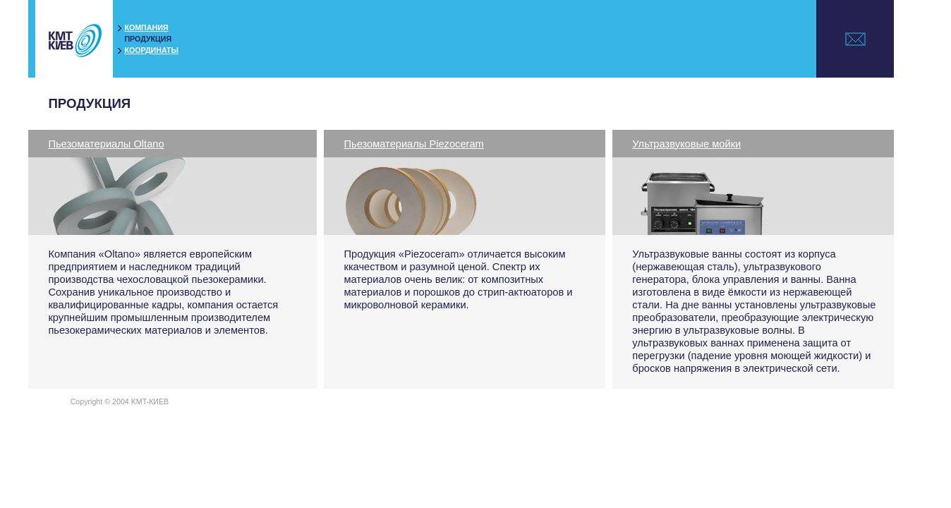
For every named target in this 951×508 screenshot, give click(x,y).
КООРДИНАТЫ (151, 50)
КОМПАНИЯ (146, 27)
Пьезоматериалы (106, 144)
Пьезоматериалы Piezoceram (413, 144)
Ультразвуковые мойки (686, 144)
